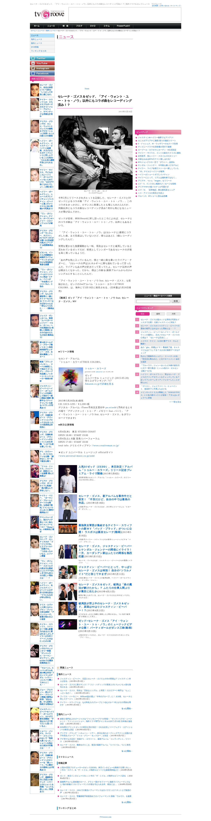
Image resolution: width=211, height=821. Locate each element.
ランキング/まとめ (38, 51)
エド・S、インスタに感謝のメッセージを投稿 (157, 184)
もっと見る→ (127, 708)
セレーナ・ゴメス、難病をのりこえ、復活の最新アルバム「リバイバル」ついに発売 (95, 745)
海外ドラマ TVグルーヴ (36, 26)
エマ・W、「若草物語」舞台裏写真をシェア (156, 190)
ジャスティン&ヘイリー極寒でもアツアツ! (155, 137)
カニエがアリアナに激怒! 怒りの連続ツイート (157, 141)
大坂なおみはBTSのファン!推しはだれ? (154, 159)
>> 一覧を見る (175, 402)
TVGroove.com (105, 817)
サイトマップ (175, 5)
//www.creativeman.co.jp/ (105, 445)
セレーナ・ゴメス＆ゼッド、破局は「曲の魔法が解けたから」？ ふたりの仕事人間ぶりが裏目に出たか (105, 588)
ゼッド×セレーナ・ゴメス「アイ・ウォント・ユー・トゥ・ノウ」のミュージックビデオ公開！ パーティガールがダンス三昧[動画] (105, 624)
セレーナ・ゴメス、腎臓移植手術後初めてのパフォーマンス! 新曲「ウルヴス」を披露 (96, 796)
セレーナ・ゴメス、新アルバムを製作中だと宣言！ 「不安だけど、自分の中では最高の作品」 (105, 499)
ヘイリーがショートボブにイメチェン (153, 174)
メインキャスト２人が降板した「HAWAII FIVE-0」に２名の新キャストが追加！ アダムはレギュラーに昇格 (160, 395)
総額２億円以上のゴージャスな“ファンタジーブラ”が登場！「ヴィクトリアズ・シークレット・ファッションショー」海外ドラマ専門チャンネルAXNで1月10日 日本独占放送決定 (96, 721)
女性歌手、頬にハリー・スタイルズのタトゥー (157, 156)
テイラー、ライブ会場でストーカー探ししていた (158, 168)
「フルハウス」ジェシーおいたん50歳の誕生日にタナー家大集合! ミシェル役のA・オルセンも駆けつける (160, 368)
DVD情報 (35, 47)
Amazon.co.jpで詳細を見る (99, 384)
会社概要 (155, 5)
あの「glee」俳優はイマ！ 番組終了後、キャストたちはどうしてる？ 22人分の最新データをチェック (160, 350)
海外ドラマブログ (79, 26)
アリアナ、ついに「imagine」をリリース (155, 181)
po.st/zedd (111, 407)
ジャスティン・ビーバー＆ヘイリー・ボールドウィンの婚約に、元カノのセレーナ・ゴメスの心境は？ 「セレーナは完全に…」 (160, 335)
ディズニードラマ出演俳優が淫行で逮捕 (154, 147)
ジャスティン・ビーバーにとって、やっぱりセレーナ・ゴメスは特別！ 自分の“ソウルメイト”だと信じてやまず (105, 570)
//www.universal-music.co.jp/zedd (76, 456)
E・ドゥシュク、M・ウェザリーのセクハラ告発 (158, 144)
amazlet (99, 372)
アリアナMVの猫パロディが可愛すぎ (153, 187)
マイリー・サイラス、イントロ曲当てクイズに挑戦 (159, 153)
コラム (106, 26)
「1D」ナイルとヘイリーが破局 (151, 171)
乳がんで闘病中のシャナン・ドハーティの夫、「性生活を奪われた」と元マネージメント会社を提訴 (160, 359)
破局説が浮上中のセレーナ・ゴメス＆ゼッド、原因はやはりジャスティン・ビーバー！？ (104, 607)
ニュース (41, 30)
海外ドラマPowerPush (123, 26)
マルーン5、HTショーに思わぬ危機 (152, 196)
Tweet (87, 89)
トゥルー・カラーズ (95, 368)
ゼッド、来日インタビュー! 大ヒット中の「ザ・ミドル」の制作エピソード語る (93, 776)
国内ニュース (36, 43)
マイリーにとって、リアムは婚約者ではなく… (157, 178)
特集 (65, 26)
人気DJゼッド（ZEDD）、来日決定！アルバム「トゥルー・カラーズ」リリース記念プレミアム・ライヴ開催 (106, 470)
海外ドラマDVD (92, 26)
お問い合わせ (164, 5)
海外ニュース (51, 30)
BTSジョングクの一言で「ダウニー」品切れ (156, 162)
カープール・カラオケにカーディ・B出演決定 (157, 150)
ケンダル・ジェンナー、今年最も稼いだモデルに (158, 165)
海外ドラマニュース (50, 26)
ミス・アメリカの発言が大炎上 (151, 193)
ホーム (33, 30)
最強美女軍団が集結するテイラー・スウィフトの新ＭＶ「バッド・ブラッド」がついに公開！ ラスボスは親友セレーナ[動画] (105, 529)
